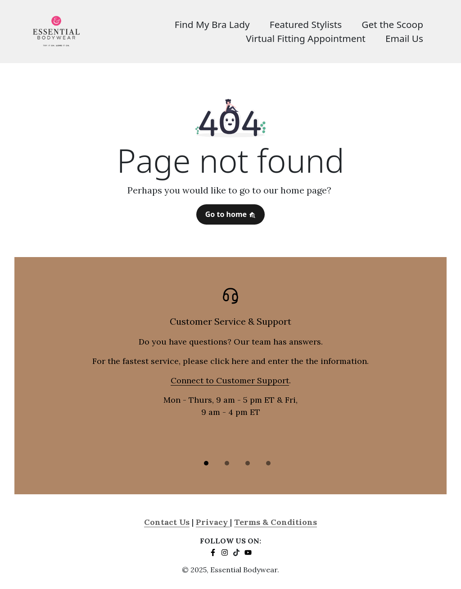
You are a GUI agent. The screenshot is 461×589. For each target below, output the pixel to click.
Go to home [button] (230, 214)
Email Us (404, 38)
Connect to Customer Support (230, 380)
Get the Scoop (392, 24)
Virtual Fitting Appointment (306, 38)
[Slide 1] (206, 463)
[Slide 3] (247, 463)
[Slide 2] (227, 463)
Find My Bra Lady (212, 24)
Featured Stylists (306, 24)
